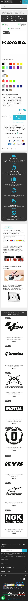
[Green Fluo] (14, 81)
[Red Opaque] (10, 64)
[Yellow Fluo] (10, 81)
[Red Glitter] (10, 86)
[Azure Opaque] (7, 67)
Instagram (24, 578)
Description (8, 227)
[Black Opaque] (3, 64)
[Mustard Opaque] (18, 64)
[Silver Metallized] (3, 76)
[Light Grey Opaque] (21, 67)
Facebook (20, 578)
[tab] (8, 226)
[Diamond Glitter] (3, 86)
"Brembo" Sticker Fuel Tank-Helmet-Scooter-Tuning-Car (14, 365)
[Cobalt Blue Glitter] (21, 86)
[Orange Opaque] (14, 64)
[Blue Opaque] (10, 67)
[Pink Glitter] (7, 86)
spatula (14, 208)
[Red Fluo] (3, 81)
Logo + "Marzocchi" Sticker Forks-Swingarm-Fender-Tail (14, 393)
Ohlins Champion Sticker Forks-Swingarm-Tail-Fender (14, 448)
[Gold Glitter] (10, 90)
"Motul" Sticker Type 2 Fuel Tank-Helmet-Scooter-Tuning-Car (14, 420)
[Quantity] (7, 117)
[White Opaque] (7, 64)
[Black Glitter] (7, 90)
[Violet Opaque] (18, 67)
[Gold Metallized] (7, 76)
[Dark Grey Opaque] (3, 71)
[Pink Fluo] (7, 81)
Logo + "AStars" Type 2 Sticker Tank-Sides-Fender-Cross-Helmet (14, 503)
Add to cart (19, 118)
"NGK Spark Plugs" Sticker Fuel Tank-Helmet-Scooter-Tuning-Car (14, 530)
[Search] (14, 7)
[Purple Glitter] (14, 86)
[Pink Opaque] (14, 67)
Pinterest (15, 148)
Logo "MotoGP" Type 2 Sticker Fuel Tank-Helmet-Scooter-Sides (14, 338)
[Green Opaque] (3, 67)
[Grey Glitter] (3, 90)
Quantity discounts (18, 122)
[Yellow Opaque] (21, 64)
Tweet (11, 148)
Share (7, 148)
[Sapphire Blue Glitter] (18, 86)
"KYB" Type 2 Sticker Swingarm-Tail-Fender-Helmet (14, 475)
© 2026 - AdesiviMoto (14, 599)
